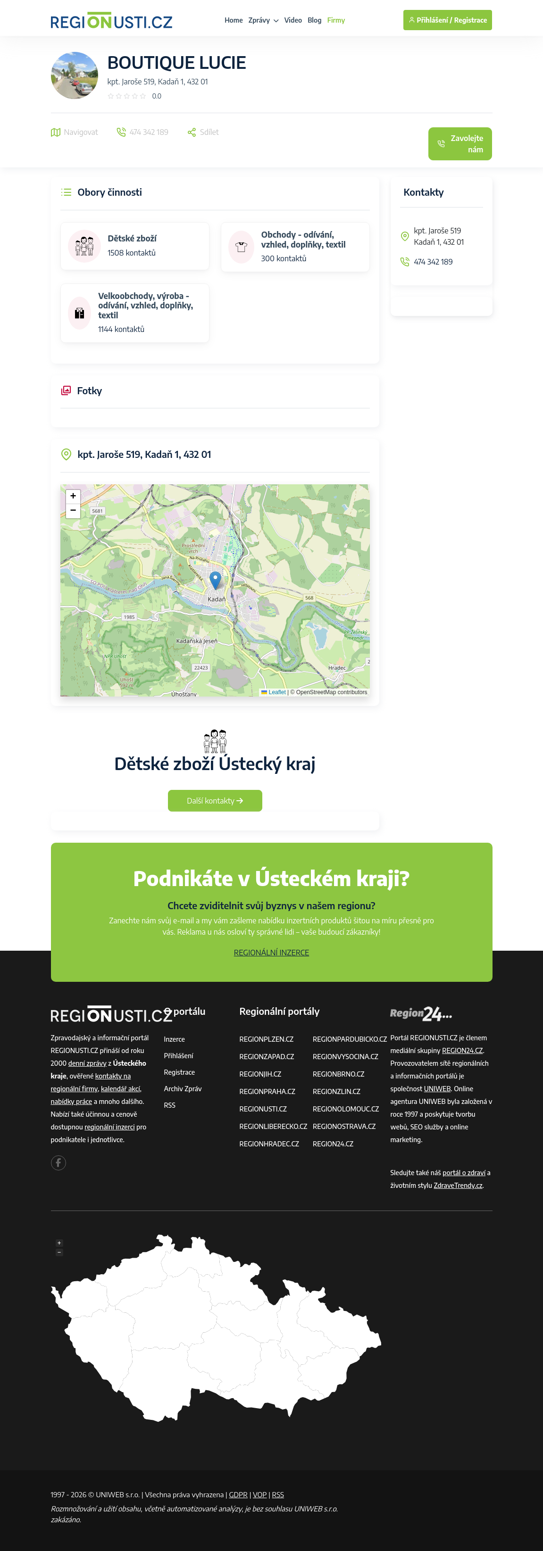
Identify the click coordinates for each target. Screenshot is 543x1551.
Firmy (336, 20)
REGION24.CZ (333, 1144)
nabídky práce (71, 1101)
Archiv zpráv (183, 1089)
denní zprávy (87, 1063)
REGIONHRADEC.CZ (269, 1144)
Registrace (470, 20)
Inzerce (174, 1039)
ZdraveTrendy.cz (458, 1185)
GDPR (238, 1494)
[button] (215, 580)
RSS (169, 1105)
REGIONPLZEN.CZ (266, 1039)
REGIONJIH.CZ (260, 1074)
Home (234, 20)
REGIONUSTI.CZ (263, 1109)
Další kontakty (215, 800)
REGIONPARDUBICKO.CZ (350, 1039)
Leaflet (273, 692)
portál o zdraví (464, 1173)
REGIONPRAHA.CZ (267, 1091)
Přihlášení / (430, 20)
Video (293, 20)
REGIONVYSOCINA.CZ (345, 1057)
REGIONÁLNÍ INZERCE (271, 952)
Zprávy (264, 20)
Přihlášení (178, 1056)
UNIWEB (437, 1089)
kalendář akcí (120, 1089)
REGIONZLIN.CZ (336, 1091)
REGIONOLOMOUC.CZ (346, 1109)
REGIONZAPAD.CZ (266, 1057)
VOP (260, 1494)
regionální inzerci (109, 1127)
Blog (314, 20)
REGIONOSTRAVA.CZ (344, 1126)
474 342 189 (433, 261)
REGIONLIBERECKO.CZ (273, 1126)
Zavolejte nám (460, 143)
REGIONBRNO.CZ (339, 1074)
